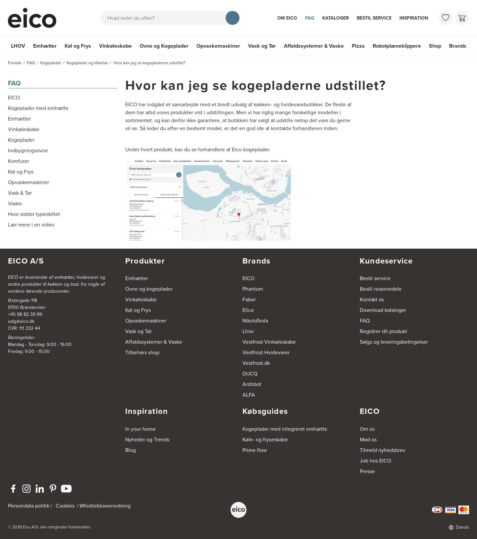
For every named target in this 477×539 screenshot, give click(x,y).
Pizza (358, 46)
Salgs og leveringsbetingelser (394, 342)
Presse (367, 471)
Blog (130, 450)
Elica (247, 310)
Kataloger (335, 18)
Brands (457, 46)
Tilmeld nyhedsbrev (382, 450)
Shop (435, 46)
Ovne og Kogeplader (164, 46)
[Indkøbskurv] (462, 18)
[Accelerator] (35, 18)
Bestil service (374, 18)
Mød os (368, 439)
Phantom (252, 289)
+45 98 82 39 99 (25, 314)
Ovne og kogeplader (149, 289)
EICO (248, 278)
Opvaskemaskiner (218, 46)
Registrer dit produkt (383, 331)
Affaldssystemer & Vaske (314, 46)
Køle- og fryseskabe (265, 439)
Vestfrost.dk (256, 363)
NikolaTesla (255, 320)
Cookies (65, 506)
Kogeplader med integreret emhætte (284, 429)
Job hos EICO (375, 461)
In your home (140, 429)
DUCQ (249, 373)
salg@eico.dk (21, 321)
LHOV (18, 46)
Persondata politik (28, 506)
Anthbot (251, 384)
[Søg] (232, 18)
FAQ (309, 18)
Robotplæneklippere (397, 46)
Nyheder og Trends (147, 439)
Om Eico (287, 18)
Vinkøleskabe (115, 46)
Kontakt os (372, 299)
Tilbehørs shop (142, 352)
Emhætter (45, 46)
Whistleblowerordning (105, 506)
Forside (15, 63)
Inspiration (413, 18)
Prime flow (254, 450)
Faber (249, 299)
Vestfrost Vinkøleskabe (269, 342)
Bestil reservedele (380, 289)
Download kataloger (383, 310)
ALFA (248, 395)
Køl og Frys (78, 46)
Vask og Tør (262, 46)
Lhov (248, 331)
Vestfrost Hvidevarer (266, 352)
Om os (367, 429)
